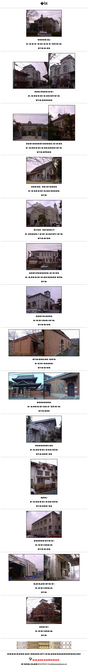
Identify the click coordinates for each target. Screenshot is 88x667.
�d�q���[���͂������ (45, 660)
